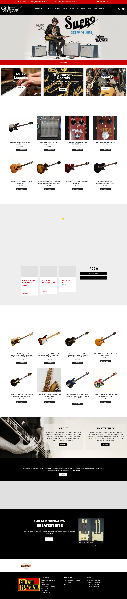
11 (101, 545)
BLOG (95, 8)
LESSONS (64, 8)
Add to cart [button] (21, 150)
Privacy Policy (45, 588)
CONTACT (101, 8)
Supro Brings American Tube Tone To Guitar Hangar (48, 282)
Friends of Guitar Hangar (48, 580)
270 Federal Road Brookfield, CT (73, 580)
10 (99, 545)
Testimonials (45, 584)
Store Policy (44, 590)
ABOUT (89, 8)
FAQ (42, 582)
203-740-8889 (68, 582)
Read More (25, 293)
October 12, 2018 (25, 287)
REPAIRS (57, 8)
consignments (74, 8)
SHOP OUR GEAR (40, 8)
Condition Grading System (48, 586)
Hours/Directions (46, 592)
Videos (83, 8)
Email (66, 584)
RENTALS (50, 8)
